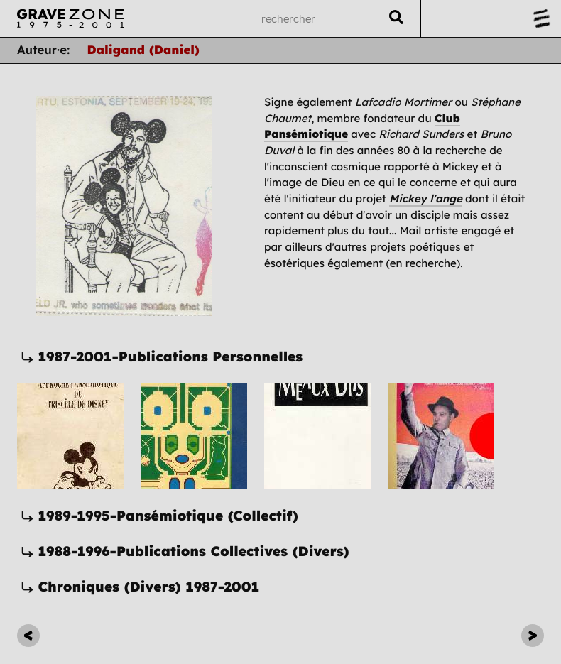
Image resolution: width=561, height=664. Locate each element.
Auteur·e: (43, 50)
